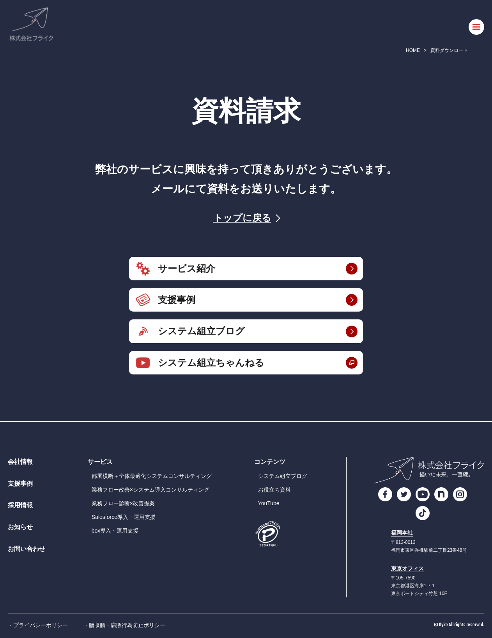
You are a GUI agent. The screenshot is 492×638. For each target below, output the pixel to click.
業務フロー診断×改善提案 (123, 503)
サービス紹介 (186, 268)
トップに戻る (242, 217)
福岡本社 (402, 533)
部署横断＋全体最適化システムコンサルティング (152, 476)
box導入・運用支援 (115, 531)
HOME (413, 50)
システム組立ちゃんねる (211, 362)
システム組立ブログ (201, 331)
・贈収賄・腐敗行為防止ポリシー (124, 625)
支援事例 (176, 299)
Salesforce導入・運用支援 (124, 517)
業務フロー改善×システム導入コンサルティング (150, 490)
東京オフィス (407, 569)
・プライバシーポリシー (38, 625)
